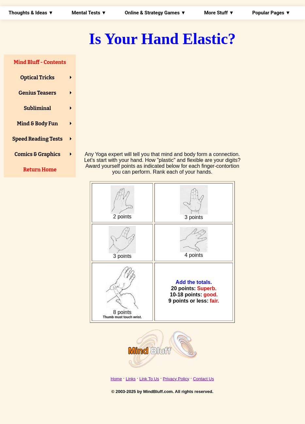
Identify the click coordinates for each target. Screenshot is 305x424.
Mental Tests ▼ (89, 13)
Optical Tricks (37, 77)
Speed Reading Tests (37, 139)
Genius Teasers (37, 93)
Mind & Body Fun (37, 123)
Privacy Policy (176, 378)
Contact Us (203, 378)
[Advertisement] (162, 99)
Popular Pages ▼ (271, 13)
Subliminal (37, 108)
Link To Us (149, 378)
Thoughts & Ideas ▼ (30, 13)
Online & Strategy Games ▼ (155, 13)
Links (131, 378)
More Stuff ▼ (219, 13)
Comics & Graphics (37, 154)
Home (116, 378)
